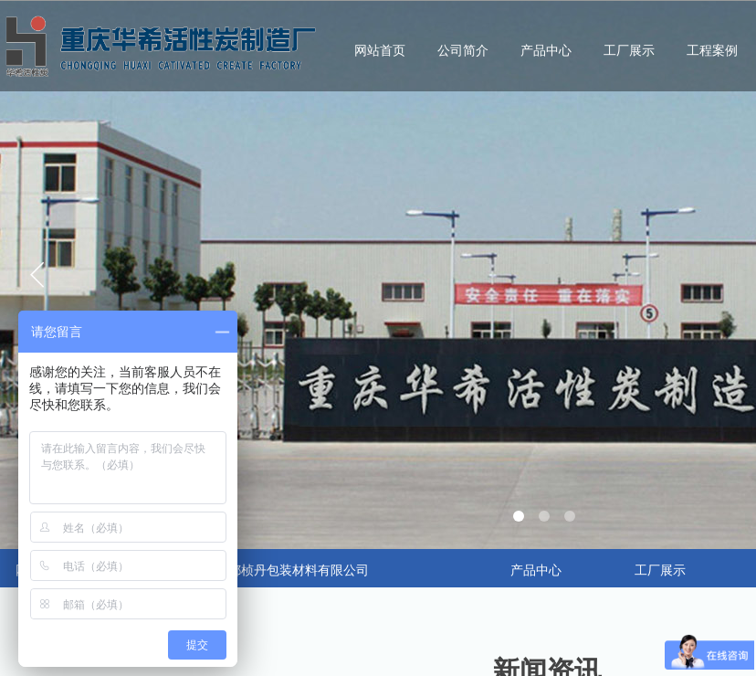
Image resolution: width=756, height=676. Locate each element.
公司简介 (462, 51)
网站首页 (379, 51)
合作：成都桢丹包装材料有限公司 (273, 570)
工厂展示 (629, 51)
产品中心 (546, 51)
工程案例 (712, 51)
